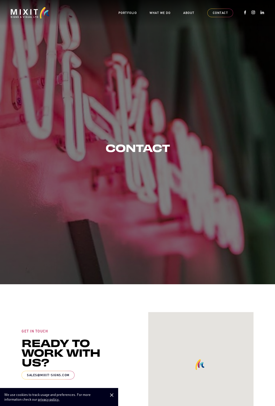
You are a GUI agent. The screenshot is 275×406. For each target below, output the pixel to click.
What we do (160, 12)
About (188, 12)
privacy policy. (49, 399)
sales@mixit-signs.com (48, 375)
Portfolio (127, 12)
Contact (220, 13)
